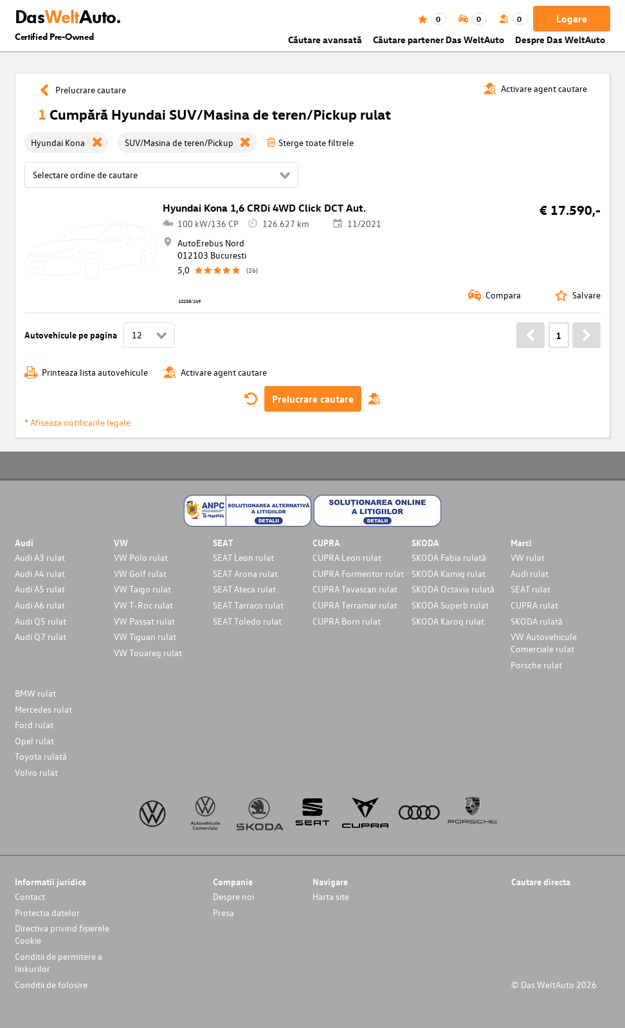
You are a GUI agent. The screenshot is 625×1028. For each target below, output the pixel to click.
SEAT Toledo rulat (247, 621)
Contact (30, 896)
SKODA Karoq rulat (448, 621)
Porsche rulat (536, 665)
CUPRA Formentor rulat (358, 573)
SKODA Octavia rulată (453, 589)
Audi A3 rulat (40, 557)
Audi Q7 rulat (40, 636)
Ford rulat (34, 725)
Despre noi (233, 896)
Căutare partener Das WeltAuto (438, 39)
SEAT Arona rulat (245, 573)
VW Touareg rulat (148, 653)
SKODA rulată (537, 621)
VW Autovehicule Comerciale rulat (544, 642)
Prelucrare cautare (313, 398)
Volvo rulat (36, 772)
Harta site (330, 896)
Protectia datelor (47, 912)
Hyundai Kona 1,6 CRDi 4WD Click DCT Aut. (264, 207)
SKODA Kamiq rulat (448, 573)
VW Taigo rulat (142, 589)
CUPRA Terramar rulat (354, 605)
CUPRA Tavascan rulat (354, 589)
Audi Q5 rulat (40, 621)
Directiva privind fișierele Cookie (62, 934)
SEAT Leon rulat (243, 557)
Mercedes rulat (43, 709)
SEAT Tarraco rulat (248, 605)
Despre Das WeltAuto (560, 39)
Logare (571, 18)
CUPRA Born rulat (346, 621)
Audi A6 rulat (40, 605)
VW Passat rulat (144, 621)
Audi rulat (529, 573)
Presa (223, 912)
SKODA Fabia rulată (449, 557)
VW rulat (528, 557)
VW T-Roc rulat (143, 605)
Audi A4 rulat (40, 573)
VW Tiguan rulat (145, 636)
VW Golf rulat (140, 573)
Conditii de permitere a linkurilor (58, 962)
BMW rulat (35, 693)
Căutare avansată (325, 39)
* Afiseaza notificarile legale (77, 422)
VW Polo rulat (141, 557)
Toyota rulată (41, 756)
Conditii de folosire (51, 984)
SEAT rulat (530, 589)
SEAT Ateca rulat (244, 589)
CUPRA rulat (534, 605)
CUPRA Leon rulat (346, 557)
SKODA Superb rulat (450, 605)
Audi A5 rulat (40, 589)
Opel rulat (34, 741)
